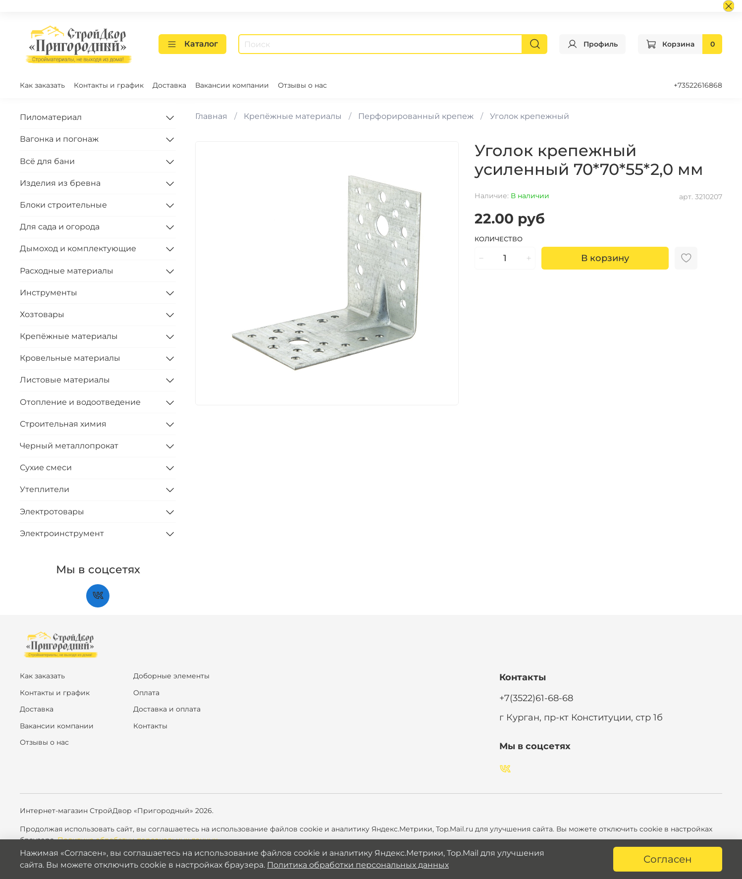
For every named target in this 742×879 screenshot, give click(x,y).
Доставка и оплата (167, 709)
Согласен (667, 859)
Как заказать (42, 85)
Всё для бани (47, 161)
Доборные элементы (171, 675)
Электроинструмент (62, 533)
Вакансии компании (232, 85)
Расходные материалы (66, 270)
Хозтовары (42, 314)
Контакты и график (109, 85)
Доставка (169, 85)
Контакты (150, 725)
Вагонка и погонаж (59, 139)
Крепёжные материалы (293, 116)
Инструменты (48, 292)
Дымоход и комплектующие (78, 248)
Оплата (146, 692)
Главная (211, 116)
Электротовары (52, 511)
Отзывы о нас (302, 85)
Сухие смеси (46, 467)
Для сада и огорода (60, 226)
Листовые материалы (65, 380)
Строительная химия (63, 424)
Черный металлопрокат (69, 445)
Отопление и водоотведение (80, 402)
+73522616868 (698, 85)
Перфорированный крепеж (416, 116)
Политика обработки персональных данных (358, 865)
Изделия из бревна (60, 183)
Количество (499, 239)
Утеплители (44, 489)
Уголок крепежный (529, 116)
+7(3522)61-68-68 (536, 698)
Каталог (192, 44)
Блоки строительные (63, 205)
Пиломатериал (51, 117)
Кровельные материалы (70, 358)
